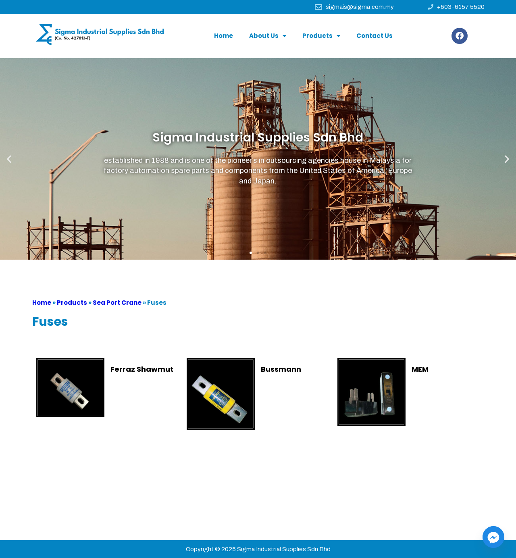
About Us (267, 36)
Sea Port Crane (117, 302)
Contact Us (374, 35)
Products (321, 36)
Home (223, 35)
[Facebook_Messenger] (493, 537)
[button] (251, 253)
